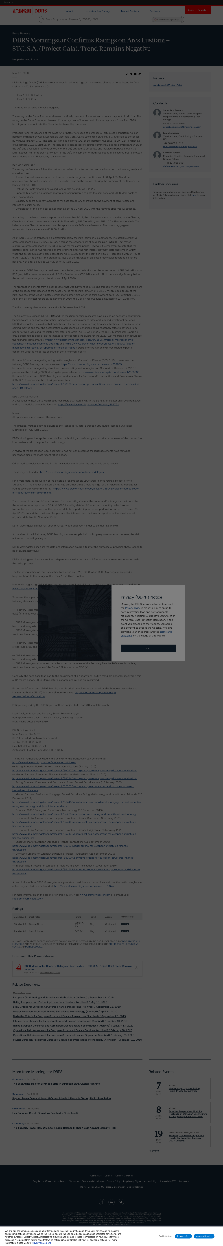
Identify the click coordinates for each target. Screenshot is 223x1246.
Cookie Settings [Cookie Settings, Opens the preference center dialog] (165, 1238)
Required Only (183, 1238)
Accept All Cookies (204, 1238)
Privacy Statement (41, 1244)
